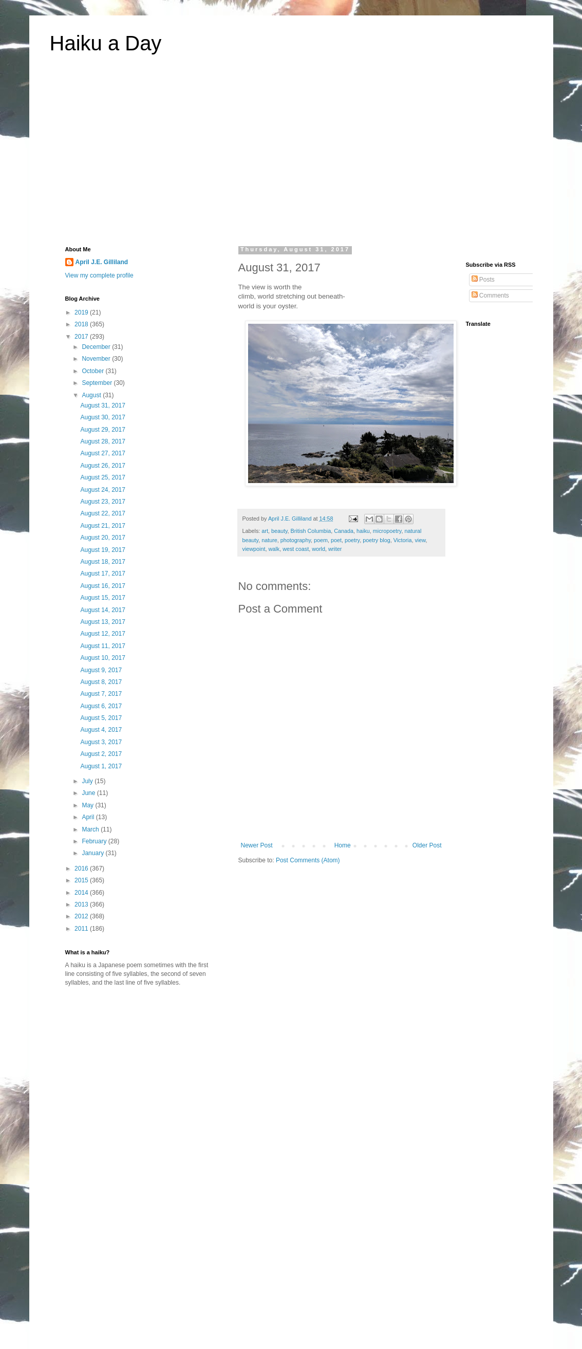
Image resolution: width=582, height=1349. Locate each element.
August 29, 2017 (102, 429)
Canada (343, 531)
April (89, 817)
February (95, 841)
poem (321, 540)
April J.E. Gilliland (102, 262)
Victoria (402, 540)
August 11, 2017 (102, 646)
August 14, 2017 (102, 610)
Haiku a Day (106, 43)
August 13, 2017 (102, 621)
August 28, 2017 (102, 441)
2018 (82, 324)
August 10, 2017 (102, 657)
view (420, 540)
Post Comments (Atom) (308, 860)
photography (295, 540)
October (93, 371)
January (93, 853)
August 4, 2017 (101, 729)
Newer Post (257, 845)
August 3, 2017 (101, 742)
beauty (279, 531)
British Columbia (311, 531)
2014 (82, 892)
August (92, 395)
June (89, 793)
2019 (82, 312)
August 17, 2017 (102, 573)
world (318, 549)
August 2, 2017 (101, 753)
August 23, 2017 (102, 501)
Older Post (427, 845)
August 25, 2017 (102, 477)
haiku (363, 531)
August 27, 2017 (102, 453)
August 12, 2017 (102, 633)
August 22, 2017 (102, 513)
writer (335, 549)
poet (336, 540)
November (97, 358)
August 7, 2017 (101, 693)
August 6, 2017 (101, 706)
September (98, 382)
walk (274, 549)
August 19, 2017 (102, 549)
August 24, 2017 (102, 489)
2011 (82, 928)
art (264, 531)
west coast (296, 549)
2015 (82, 880)
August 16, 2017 (102, 585)
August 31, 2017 (102, 405)
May (88, 805)
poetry (352, 540)
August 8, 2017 (101, 682)
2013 (82, 904)
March (91, 829)
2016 (82, 868)
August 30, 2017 (102, 417)
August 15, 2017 (102, 597)
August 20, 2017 (102, 537)
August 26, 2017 (102, 465)
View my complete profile (99, 275)
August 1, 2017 (101, 766)
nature (269, 540)
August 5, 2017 (101, 718)
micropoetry (387, 531)
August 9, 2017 (101, 670)
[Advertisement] (291, 156)
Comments (490, 295)
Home (342, 845)
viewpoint (254, 549)
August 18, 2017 (102, 561)
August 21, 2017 (102, 525)
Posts (483, 279)
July (88, 781)
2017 (82, 336)
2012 (82, 916)
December (97, 346)
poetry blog (376, 540)
